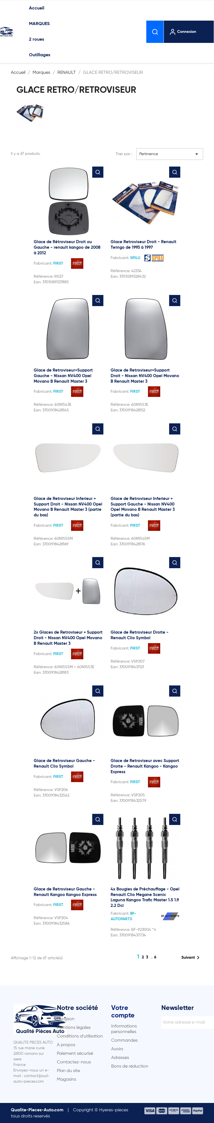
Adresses (120, 1058)
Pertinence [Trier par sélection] (169, 154)
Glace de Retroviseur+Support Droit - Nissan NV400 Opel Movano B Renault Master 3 (145, 376)
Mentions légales (74, 1028)
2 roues (36, 39)
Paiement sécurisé (75, 1053)
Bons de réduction (129, 1066)
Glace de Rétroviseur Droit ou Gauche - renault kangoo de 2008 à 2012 (67, 247)
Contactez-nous (74, 1062)
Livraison (65, 1019)
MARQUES (39, 24)
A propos (66, 1045)
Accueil (36, 8)
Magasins (66, 1079)
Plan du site (68, 1071)
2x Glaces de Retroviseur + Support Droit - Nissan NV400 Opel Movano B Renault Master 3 (68, 638)
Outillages (39, 55)
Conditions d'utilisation (80, 1036)
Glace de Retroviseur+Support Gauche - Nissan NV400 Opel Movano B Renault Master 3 (63, 376)
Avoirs (117, 1049)
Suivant (191, 957)
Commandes (124, 1040)
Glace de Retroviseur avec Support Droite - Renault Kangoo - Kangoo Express (145, 766)
